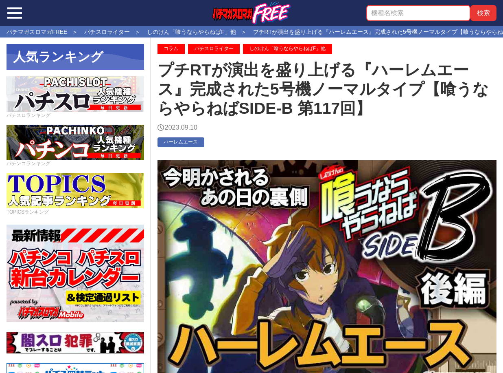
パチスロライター (214, 48)
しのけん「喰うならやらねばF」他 (287, 48)
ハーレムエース (181, 142)
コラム (171, 48)
